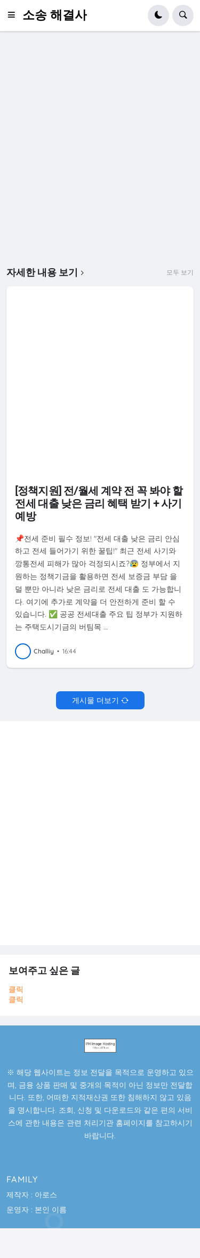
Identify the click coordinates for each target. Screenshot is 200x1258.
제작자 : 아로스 (31, 1194)
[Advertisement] (100, 149)
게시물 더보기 (95, 700)
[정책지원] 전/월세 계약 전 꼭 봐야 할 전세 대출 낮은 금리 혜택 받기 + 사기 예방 (98, 503)
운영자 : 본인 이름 (36, 1209)
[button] (14, 15)
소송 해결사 (54, 15)
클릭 (16, 989)
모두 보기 (180, 272)
